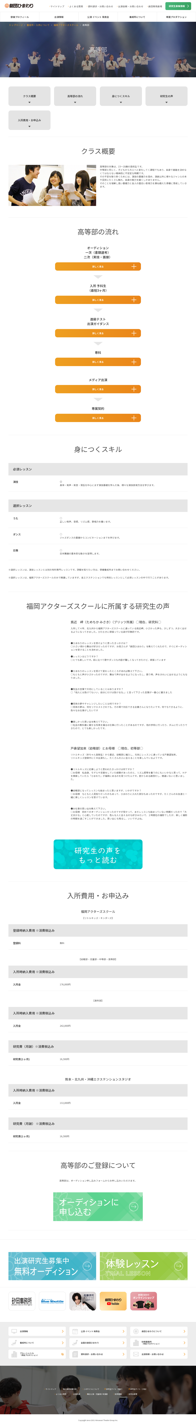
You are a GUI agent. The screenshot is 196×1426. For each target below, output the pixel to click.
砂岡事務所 (165, 1342)
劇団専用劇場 (155, 6)
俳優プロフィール (20, 16)
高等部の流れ (75, 96)
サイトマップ (57, 6)
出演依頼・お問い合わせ (130, 6)
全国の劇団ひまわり (90, 1342)
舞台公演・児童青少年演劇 (97, 1394)
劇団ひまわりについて (152, 1331)
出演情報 (59, 16)
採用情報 (118, 1394)
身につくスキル (121, 96)
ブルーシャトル (43, 1354)
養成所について (137, 16)
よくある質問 (76, 6)
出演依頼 (76, 1394)
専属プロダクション (176, 16)
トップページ (16, 24)
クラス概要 (29, 96)
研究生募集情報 (177, 6)
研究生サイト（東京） (114, 1389)
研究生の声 (166, 96)
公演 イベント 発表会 (98, 16)
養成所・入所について (38, 24)
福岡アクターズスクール (66, 24)
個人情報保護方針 (70, 1389)
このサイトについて (91, 1389)
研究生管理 (133, 1394)
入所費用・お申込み (29, 120)
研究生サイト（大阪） (139, 1389)
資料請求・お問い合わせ (100, 6)
